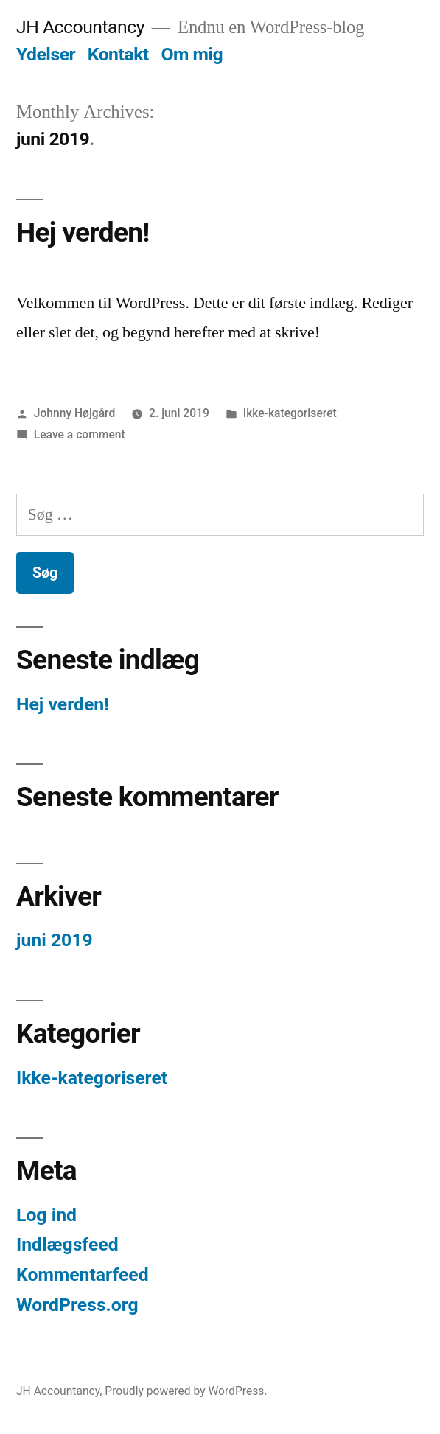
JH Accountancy (80, 27)
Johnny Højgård (74, 413)
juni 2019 (54, 940)
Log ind (46, 1214)
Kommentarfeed (82, 1274)
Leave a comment (79, 434)
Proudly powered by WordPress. (186, 1391)
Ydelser (45, 54)
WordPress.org (77, 1304)
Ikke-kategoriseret (290, 413)
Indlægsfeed (67, 1244)
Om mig (192, 54)
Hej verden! (83, 232)
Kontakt (118, 54)
